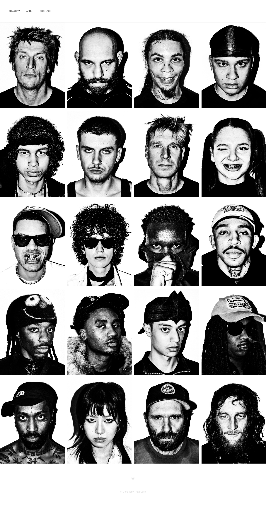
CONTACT (45, 11)
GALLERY (14, 11)
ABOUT (30, 11)
